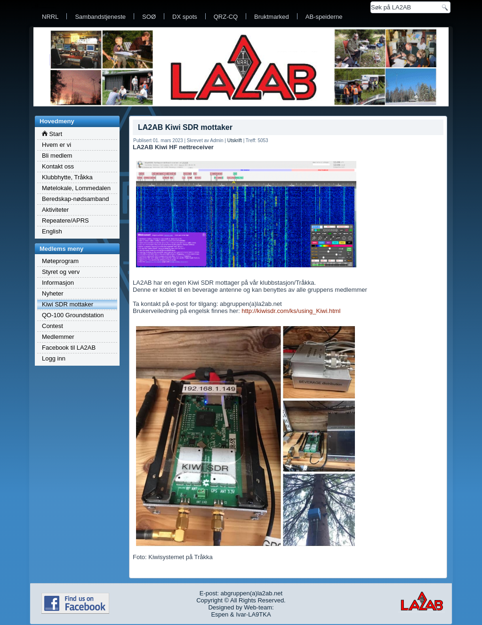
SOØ (149, 16)
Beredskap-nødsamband (75, 198)
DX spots (184, 16)
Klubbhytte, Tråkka (67, 177)
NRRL (50, 16)
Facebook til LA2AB (69, 347)
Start (52, 133)
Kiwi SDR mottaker (67, 304)
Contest (52, 325)
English (52, 231)
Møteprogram (60, 260)
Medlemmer (58, 336)
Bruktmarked (271, 16)
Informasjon (58, 282)
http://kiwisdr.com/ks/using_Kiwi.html (290, 310)
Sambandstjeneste (100, 16)
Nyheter (53, 293)
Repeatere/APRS (65, 220)
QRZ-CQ (226, 16)
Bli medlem (57, 155)
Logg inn (53, 358)
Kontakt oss (58, 166)
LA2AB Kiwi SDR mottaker (185, 127)
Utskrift (234, 140)
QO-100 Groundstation (73, 315)
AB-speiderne (324, 16)
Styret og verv (61, 271)
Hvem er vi (56, 144)
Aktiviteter (55, 209)
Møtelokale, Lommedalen (76, 188)
